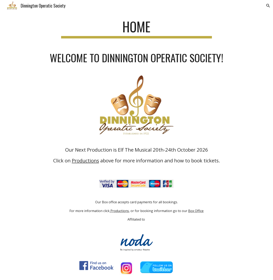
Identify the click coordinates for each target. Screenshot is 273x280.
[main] (136, 28)
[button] (268, 6)
